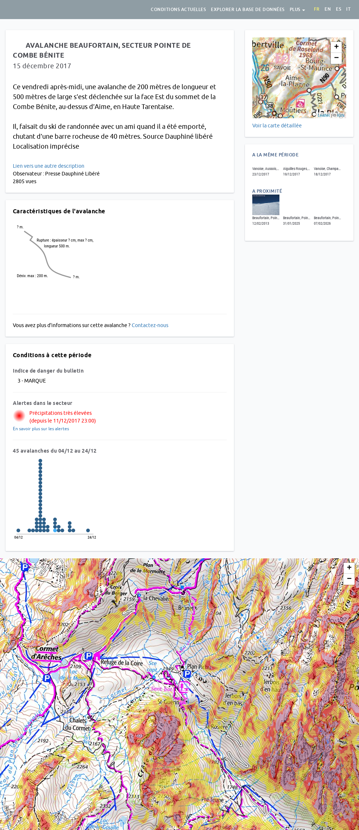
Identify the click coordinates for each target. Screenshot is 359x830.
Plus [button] (297, 9)
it (348, 9)
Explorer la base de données (248, 9)
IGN (340, 115)
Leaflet (324, 115)
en (328, 9)
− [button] (336, 58)
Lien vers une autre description (48, 166)
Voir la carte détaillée (277, 125)
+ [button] (336, 47)
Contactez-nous (150, 325)
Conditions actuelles (178, 9)
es (338, 9)
